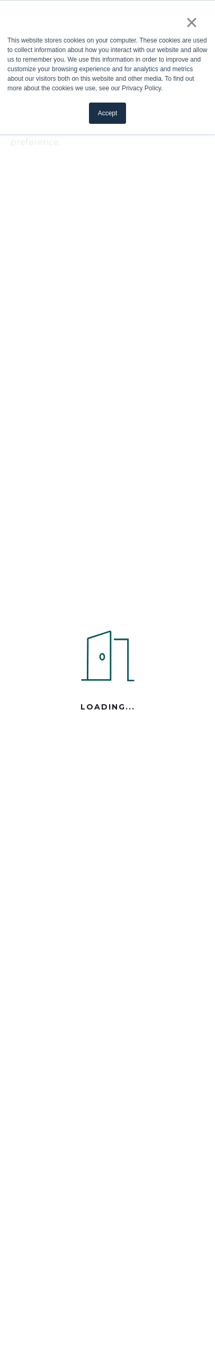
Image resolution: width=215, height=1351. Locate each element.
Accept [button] (108, 113)
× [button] (191, 22)
